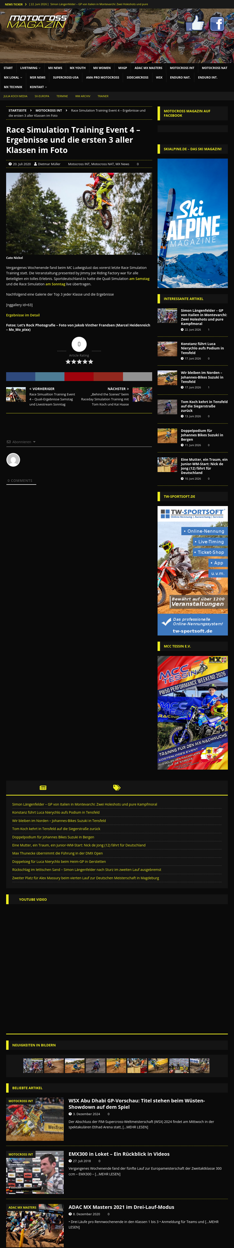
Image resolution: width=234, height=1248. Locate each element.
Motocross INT (182, 68)
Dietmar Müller (49, 164)
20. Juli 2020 (22, 164)
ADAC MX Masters (148, 68)
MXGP (122, 68)
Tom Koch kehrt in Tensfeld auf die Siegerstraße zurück (204, 406)
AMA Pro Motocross (102, 77)
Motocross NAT (214, 68)
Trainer (103, 96)
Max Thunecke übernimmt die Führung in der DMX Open (57, 853)
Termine (62, 96)
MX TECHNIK (13, 87)
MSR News (38, 77)
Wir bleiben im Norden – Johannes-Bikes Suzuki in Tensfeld (202, 377)
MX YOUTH (78, 68)
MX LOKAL (11, 77)
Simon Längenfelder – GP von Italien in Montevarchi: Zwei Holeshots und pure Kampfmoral (204, 317)
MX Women (102, 68)
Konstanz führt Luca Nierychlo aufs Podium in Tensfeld (202, 348)
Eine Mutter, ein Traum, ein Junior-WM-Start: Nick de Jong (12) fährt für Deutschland (204, 466)
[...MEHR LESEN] (135, 1127)
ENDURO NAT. (180, 77)
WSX (159, 77)
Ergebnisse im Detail (23, 315)
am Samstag (139, 278)
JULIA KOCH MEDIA (15, 96)
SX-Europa (42, 96)
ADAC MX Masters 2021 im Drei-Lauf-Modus (121, 1207)
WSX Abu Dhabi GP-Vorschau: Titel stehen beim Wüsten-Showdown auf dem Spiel (137, 1103)
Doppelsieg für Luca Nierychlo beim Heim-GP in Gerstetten (59, 861)
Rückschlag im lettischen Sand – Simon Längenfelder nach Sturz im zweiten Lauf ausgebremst (86, 869)
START (8, 68)
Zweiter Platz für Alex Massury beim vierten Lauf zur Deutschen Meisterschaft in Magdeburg (85, 878)
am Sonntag (55, 284)
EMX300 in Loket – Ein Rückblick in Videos (119, 1154)
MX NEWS (55, 68)
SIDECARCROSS (137, 77)
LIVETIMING (28, 68)
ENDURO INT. (207, 77)
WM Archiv (82, 96)
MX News (122, 164)
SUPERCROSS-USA (65, 77)
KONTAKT (37, 87)
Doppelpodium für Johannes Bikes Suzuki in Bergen (202, 435)
